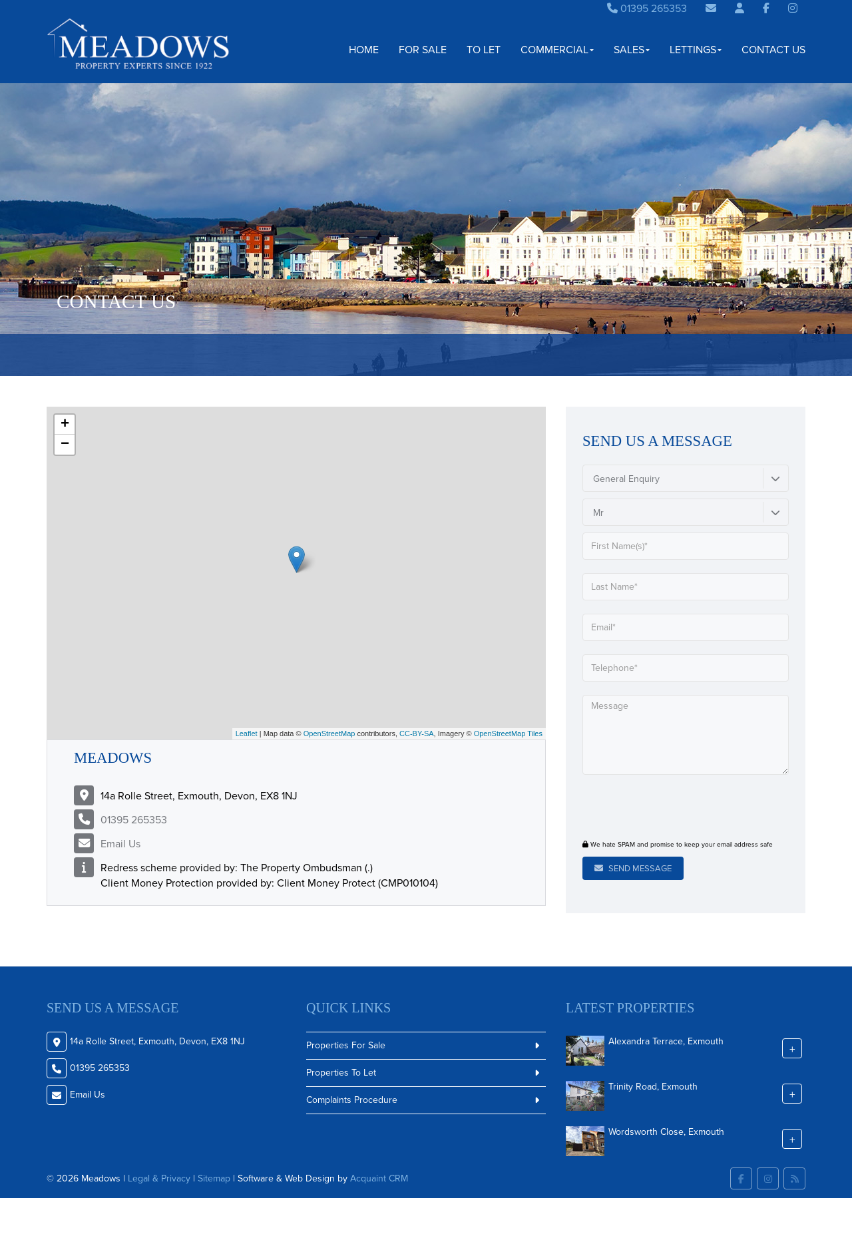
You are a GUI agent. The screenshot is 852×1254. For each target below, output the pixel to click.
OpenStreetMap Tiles (508, 733)
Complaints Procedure (351, 1100)
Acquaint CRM (379, 1178)
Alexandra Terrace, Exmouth (666, 1041)
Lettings (696, 49)
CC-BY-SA (416, 733)
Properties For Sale (345, 1045)
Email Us (120, 843)
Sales (632, 49)
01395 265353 (647, 8)
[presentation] (663, 808)
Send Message (633, 868)
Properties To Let (341, 1073)
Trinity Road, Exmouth (653, 1086)
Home (364, 49)
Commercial (557, 49)
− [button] (65, 445)
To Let (484, 49)
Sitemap (214, 1178)
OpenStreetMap (329, 733)
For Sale (423, 49)
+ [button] (65, 425)
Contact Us (773, 49)
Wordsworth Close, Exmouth (666, 1131)
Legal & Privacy (159, 1178)
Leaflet (247, 733)
